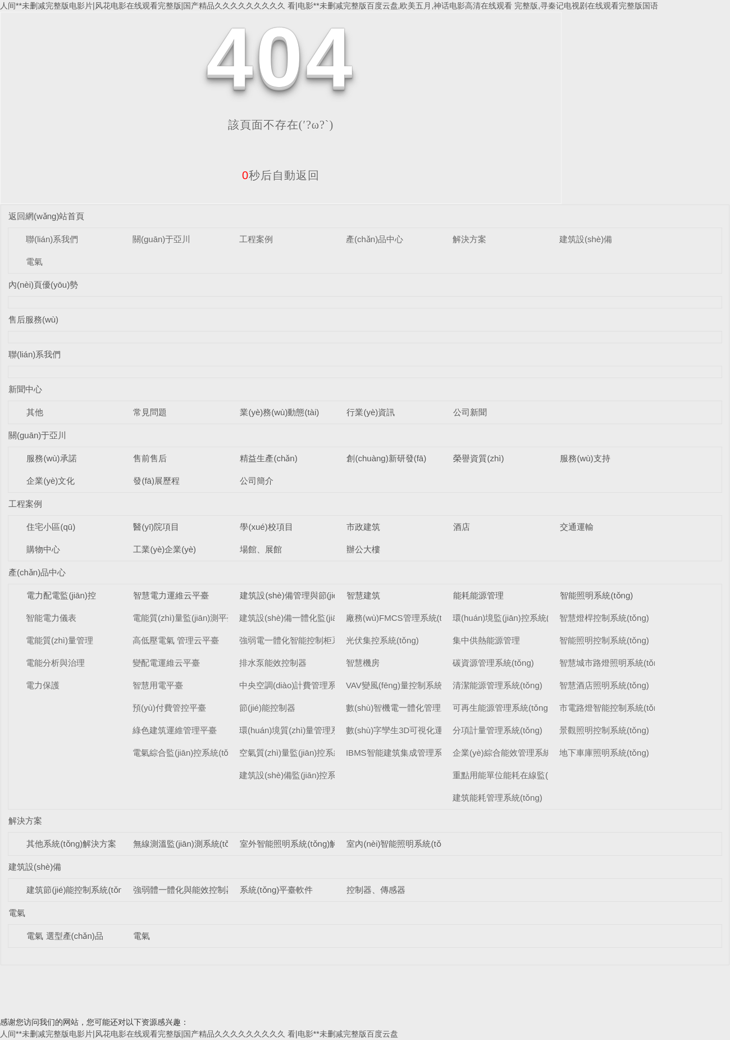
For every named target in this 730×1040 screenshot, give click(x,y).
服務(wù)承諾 (51, 458)
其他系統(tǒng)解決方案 (71, 843)
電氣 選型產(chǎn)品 (64, 936)
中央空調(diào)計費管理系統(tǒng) (303, 685)
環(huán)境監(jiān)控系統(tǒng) (511, 618)
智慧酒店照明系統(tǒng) (604, 685)
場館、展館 (261, 549)
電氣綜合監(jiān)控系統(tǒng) (187, 752)
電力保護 (43, 685)
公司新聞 (470, 412)
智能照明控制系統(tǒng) (604, 640)
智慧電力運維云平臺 (171, 595)
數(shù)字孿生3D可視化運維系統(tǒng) (418, 730)
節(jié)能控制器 (267, 707)
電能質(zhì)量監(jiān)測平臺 (184, 618)
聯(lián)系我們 (52, 239)
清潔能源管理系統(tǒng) (497, 685)
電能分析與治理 (55, 662)
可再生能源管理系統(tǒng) (502, 707)
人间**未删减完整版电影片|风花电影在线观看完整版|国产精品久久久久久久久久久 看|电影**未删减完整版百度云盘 (199, 1033)
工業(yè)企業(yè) (164, 549)
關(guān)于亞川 (161, 239)
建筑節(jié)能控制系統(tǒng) (78, 889)
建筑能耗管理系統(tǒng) (497, 797)
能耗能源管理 (478, 595)
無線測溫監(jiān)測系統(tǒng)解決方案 (204, 843)
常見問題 (150, 412)
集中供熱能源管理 (486, 640)
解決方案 (469, 239)
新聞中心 (25, 389)
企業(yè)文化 (50, 480)
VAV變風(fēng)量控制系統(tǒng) (405, 685)
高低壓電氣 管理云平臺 (176, 640)
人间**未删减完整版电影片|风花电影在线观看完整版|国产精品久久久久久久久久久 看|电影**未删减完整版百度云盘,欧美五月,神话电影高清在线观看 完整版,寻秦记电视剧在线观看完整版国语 (329, 5)
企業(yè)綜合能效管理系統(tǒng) (513, 752)
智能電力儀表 (51, 618)
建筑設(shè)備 (585, 239)
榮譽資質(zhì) (478, 458)
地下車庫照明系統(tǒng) (604, 752)
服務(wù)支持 (585, 458)
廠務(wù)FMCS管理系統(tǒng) (402, 618)
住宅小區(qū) (50, 527)
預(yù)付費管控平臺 (169, 707)
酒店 (461, 527)
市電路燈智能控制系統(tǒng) (612, 707)
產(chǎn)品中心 (374, 239)
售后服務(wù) (33, 319)
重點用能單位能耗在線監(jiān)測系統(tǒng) (532, 775)
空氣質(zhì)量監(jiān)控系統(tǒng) (301, 752)
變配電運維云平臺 (166, 662)
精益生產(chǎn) (268, 458)
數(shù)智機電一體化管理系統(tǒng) (413, 707)
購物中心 (43, 549)
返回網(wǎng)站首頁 (46, 216)
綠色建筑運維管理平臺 (175, 730)
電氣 (34, 261)
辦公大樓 (363, 549)
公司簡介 (256, 480)
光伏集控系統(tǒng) (382, 640)
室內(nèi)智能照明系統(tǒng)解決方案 (416, 843)
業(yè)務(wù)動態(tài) (279, 412)
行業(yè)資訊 (370, 412)
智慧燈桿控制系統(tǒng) (604, 618)
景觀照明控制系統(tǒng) (604, 730)
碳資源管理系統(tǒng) (493, 662)
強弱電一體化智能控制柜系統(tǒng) (305, 640)
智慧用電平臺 (158, 685)
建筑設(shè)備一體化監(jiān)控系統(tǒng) (315, 618)
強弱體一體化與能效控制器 (183, 889)
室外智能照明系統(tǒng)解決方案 (301, 843)
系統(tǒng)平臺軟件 (276, 889)
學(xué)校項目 (266, 527)
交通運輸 (577, 527)
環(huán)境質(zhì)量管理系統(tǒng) (304, 730)
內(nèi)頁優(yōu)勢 (43, 284)
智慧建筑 (363, 595)
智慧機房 (363, 662)
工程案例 (256, 239)
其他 (34, 412)
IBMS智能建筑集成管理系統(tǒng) (409, 752)
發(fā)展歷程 (156, 480)
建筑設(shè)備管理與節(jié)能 (294, 595)
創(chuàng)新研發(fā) (386, 458)
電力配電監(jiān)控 (60, 595)
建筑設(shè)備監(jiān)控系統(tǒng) (303, 775)
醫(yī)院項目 (156, 527)
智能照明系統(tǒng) (596, 595)
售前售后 (150, 458)
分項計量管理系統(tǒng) (497, 730)
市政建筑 (363, 527)
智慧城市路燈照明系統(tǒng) (612, 662)
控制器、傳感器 (375, 889)
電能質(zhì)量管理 (59, 640)
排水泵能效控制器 (273, 662)
